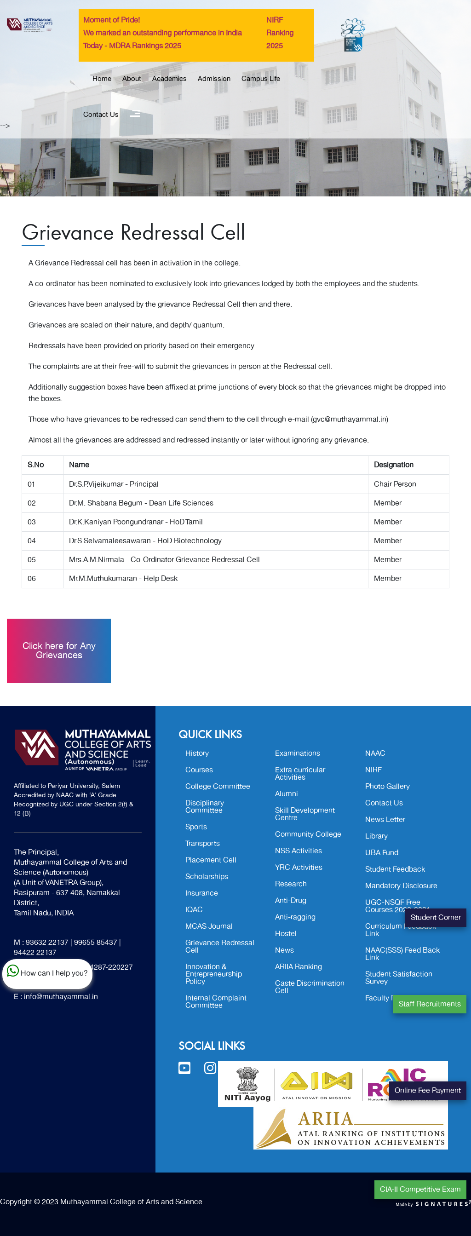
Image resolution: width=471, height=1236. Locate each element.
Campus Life (260, 79)
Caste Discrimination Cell (310, 987)
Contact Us (101, 114)
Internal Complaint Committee (216, 1002)
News (284, 950)
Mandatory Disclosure (401, 886)
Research (291, 884)
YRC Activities (298, 867)
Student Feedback (395, 869)
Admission (214, 79)
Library (376, 836)
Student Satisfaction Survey (398, 978)
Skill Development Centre (305, 814)
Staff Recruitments (430, 1004)
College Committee (217, 786)
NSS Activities (298, 851)
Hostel (286, 933)
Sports (196, 827)
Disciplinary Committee (204, 807)
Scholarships (206, 876)
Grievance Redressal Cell (219, 946)
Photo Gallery (387, 786)
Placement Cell (210, 860)
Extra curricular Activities (300, 773)
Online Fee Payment (428, 1090)
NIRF (373, 770)
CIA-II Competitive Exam (420, 1189)
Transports (202, 843)
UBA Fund (381, 852)
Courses (199, 770)
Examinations (297, 753)
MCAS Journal (209, 926)
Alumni (286, 794)
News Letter (385, 819)
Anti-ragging (295, 917)
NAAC (375, 753)
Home (101, 79)
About (131, 79)
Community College (308, 834)
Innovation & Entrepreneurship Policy (213, 974)
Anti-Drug (290, 900)
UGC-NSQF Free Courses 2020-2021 (398, 906)
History (197, 753)
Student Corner (436, 917)
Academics (169, 79)
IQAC (194, 909)
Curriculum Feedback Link (400, 930)
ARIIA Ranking (298, 967)
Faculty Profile (388, 998)
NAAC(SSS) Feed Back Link (402, 954)
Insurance (201, 893)
